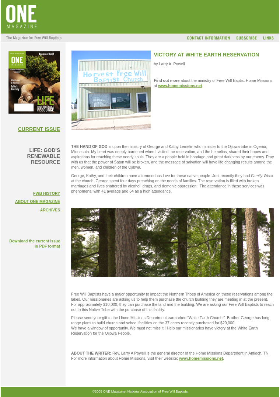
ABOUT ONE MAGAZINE (37, 201)
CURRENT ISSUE (39, 129)
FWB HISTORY (46, 193)
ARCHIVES (50, 210)
